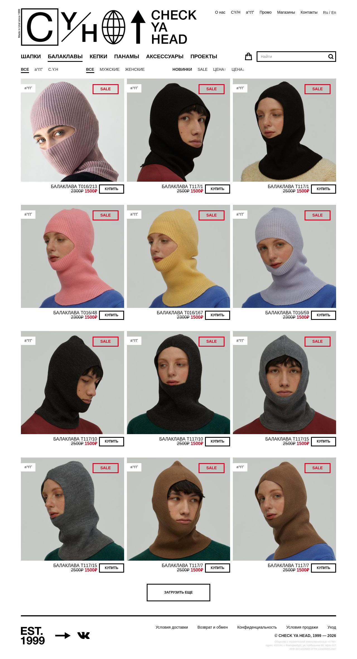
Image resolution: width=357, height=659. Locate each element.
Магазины (286, 12)
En (333, 12)
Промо (266, 12)
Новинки (182, 69)
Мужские (110, 69)
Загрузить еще (178, 592)
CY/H (235, 12)
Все (25, 69)
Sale (202, 69)
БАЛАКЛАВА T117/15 (287, 439)
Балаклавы (65, 56)
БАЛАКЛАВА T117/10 (75, 439)
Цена (218, 69)
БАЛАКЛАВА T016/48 (75, 312)
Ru (325, 12)
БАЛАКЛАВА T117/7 (182, 565)
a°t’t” (250, 12)
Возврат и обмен (212, 627)
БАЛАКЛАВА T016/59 (287, 312)
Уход (331, 627)
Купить (111, 189)
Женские (135, 69)
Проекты (203, 56)
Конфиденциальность (257, 627)
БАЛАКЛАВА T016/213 (74, 186)
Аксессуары (165, 56)
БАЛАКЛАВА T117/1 (182, 186)
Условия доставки (172, 627)
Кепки (98, 56)
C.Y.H (53, 69)
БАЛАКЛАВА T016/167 (180, 312)
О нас (220, 12)
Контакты (309, 12)
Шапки (31, 56)
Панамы (126, 56)
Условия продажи (302, 627)
